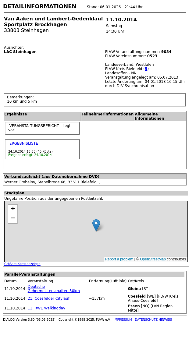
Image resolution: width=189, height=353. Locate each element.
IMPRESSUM (123, 319)
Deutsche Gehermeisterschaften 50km (54, 288)
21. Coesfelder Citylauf (49, 298)
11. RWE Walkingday (46, 308)
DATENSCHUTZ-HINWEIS (153, 319)
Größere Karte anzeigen (22, 264)
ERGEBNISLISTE (23, 143)
